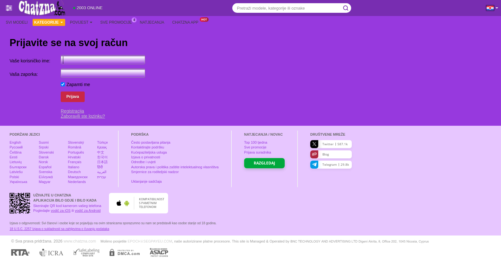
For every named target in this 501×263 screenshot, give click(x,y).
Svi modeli (17, 22)
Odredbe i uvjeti (143, 162)
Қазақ (102, 147)
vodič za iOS (61, 210)
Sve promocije (117, 22)
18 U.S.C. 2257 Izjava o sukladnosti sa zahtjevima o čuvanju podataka (59, 229)
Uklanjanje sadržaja (146, 181)
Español (45, 167)
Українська (18, 182)
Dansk (44, 157)
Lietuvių (16, 162)
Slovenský (76, 142)
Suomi (44, 142)
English (15, 142)
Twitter (329, 144)
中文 (100, 152)
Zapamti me (78, 84)
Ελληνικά (46, 177)
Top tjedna (255, 142)
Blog (319, 154)
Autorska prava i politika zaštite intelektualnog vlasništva (175, 167)
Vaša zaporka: (24, 74)
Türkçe (102, 142)
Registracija (72, 111)
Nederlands (77, 182)
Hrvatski (74, 157)
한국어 (102, 157)
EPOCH (134, 241)
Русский (16, 147)
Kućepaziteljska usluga (149, 152)
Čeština (15, 152)
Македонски (78, 177)
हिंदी (100, 167)
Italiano (73, 167)
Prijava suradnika (257, 152)
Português (76, 152)
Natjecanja (152, 22)
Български (18, 167)
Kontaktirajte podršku (147, 147)
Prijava (72, 96)
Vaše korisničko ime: (30, 60)
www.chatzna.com (80, 241)
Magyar (44, 182)
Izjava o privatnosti (145, 157)
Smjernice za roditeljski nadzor (155, 172)
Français (74, 162)
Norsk (43, 162)
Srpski (44, 147)
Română (74, 147)
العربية (101, 172)
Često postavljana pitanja (150, 142)
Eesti (13, 157)
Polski (14, 177)
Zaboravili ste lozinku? (83, 116)
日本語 (102, 162)
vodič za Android (88, 210)
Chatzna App (187, 22)
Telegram (329, 165)
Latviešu (16, 172)
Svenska (45, 172)
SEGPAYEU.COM (157, 241)
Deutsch (74, 172)
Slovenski (46, 152)
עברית (101, 177)
